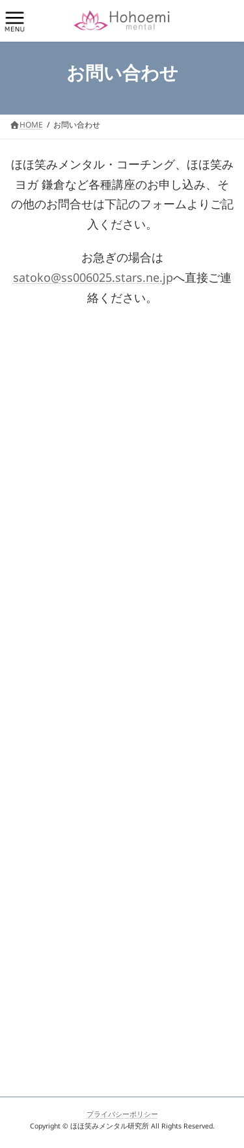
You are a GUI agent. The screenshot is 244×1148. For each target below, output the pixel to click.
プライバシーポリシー (122, 1116)
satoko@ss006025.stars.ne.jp (93, 280)
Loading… (122, 681)
